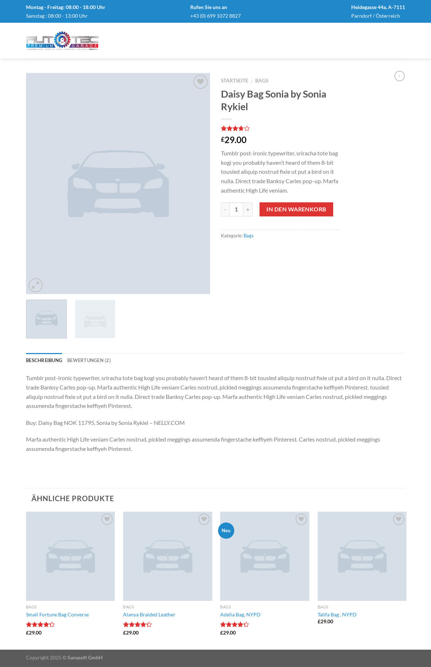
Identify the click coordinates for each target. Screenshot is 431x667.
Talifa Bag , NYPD (337, 614)
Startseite (234, 80)
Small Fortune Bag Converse (57, 614)
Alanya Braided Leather (149, 614)
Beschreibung (44, 360)
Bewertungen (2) (89, 360)
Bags (261, 80)
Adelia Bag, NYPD (240, 614)
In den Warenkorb (296, 209)
